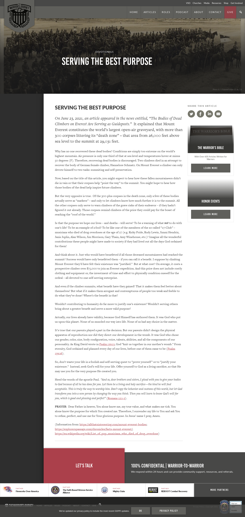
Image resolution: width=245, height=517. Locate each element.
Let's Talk (84, 465)
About (198, 12)
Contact (215, 12)
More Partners (219, 489)
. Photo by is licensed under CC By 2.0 (227, 89)
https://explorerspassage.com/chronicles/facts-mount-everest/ (93, 429)
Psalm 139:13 (107, 344)
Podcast (182, 12)
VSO (188, 3)
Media (206, 3)
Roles (166, 12)
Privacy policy (169, 510)
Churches (197, 3)
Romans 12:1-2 (116, 398)
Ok (140, 510)
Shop (226, 3)
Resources (216, 3)
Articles (150, 12)
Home (134, 12)
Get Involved (237, 3)
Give (230, 12)
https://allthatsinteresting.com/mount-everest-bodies (113, 424)
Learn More (211, 168)
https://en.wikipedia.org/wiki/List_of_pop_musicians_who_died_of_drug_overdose (106, 433)
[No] (241, 510)
